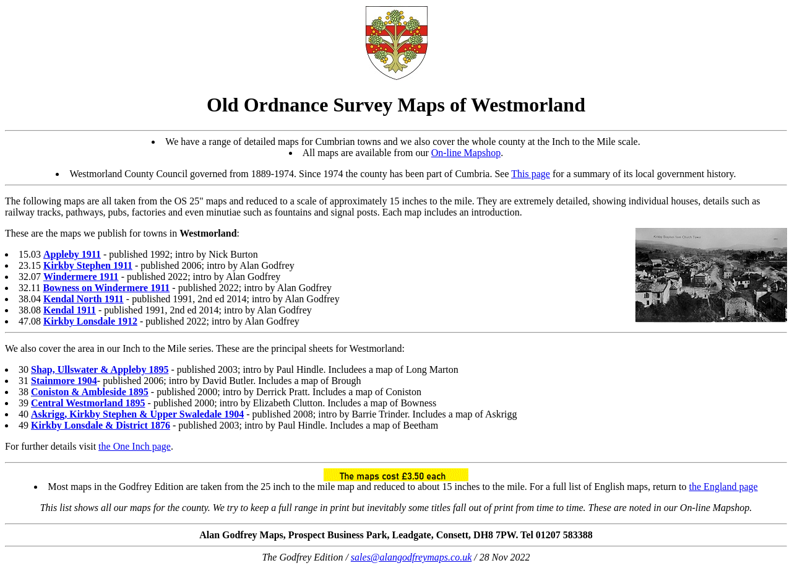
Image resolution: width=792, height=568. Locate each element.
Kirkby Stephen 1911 (87, 265)
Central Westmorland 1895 (88, 403)
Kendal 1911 (69, 310)
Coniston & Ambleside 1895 (89, 392)
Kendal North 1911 (83, 299)
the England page (723, 486)
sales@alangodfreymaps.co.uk (411, 557)
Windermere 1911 (81, 276)
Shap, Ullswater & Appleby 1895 (99, 369)
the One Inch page (134, 446)
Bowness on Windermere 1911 (106, 287)
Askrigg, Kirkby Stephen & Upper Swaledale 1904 (137, 414)
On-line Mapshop (466, 152)
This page (530, 173)
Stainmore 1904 (64, 380)
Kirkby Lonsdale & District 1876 (100, 425)
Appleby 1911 (72, 254)
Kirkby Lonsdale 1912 (90, 321)
